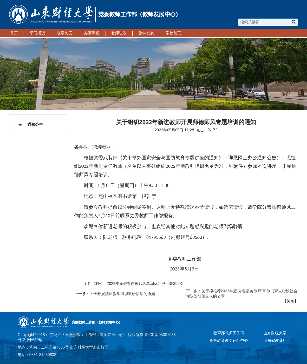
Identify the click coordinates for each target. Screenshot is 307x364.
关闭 (290, 301)
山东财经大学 (275, 333)
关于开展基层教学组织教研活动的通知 (122, 294)
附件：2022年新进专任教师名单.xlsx (126, 284)
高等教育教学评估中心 (228, 340)
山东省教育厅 (275, 340)
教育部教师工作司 (228, 333)
